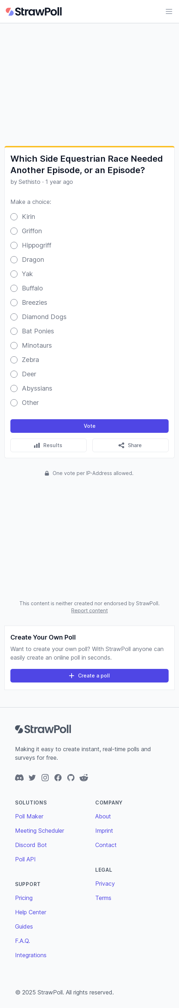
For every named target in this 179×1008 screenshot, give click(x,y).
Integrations (31, 955)
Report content (89, 610)
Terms (103, 897)
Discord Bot (31, 844)
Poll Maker (29, 816)
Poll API (25, 859)
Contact (106, 844)
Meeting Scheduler (39, 830)
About (103, 816)
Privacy (105, 883)
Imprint (104, 830)
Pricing (24, 897)
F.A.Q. (22, 940)
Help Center (30, 912)
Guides (24, 926)
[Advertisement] (89, 84)
